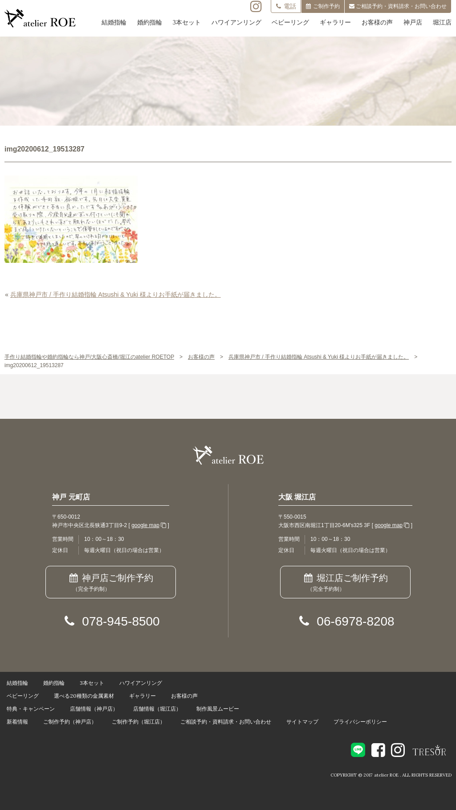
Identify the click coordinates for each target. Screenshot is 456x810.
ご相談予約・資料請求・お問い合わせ (225, 721)
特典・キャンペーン (31, 708)
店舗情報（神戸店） (94, 708)
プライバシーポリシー (360, 721)
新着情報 (17, 721)
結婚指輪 (114, 22)
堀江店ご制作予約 (345, 583)
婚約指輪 (149, 22)
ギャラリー (335, 22)
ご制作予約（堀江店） (138, 721)
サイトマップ (302, 721)
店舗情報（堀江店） (157, 708)
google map (145, 525)
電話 (286, 6)
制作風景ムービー (217, 708)
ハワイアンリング (236, 22)
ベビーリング (290, 22)
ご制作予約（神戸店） (70, 721)
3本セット (187, 22)
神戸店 (412, 22)
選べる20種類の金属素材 (84, 695)
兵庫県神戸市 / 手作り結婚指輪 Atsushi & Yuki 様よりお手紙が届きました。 (115, 294)
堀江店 (442, 22)
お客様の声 (377, 22)
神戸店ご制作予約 (110, 583)
